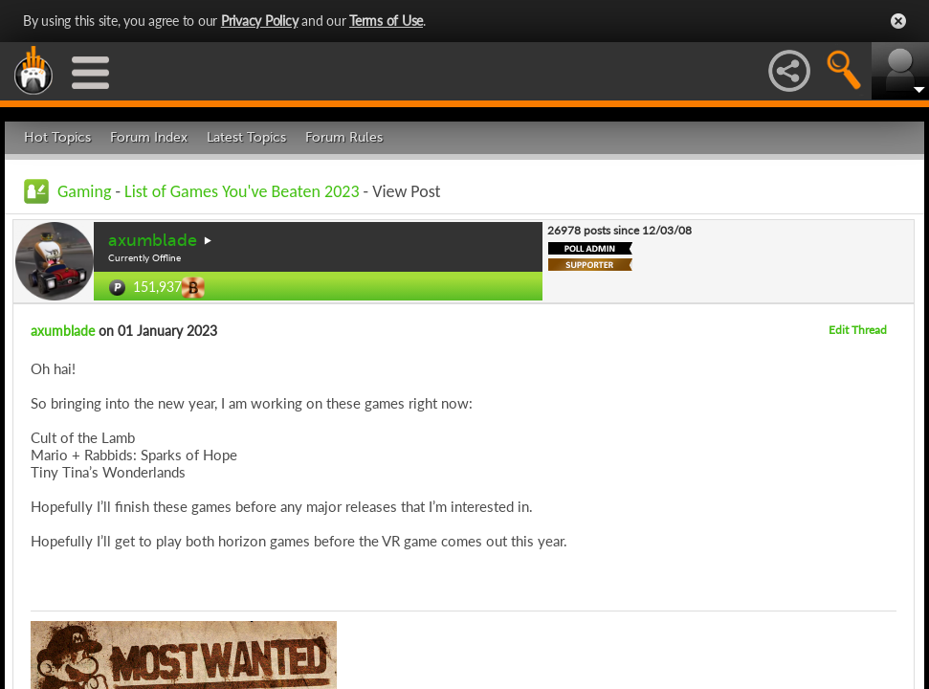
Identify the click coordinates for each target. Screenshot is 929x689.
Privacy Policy (260, 20)
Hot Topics (57, 137)
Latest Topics (246, 137)
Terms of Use (386, 20)
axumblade (152, 240)
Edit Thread (858, 329)
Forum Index (149, 137)
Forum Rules (344, 137)
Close (898, 21)
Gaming (84, 191)
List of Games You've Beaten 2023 (241, 191)
